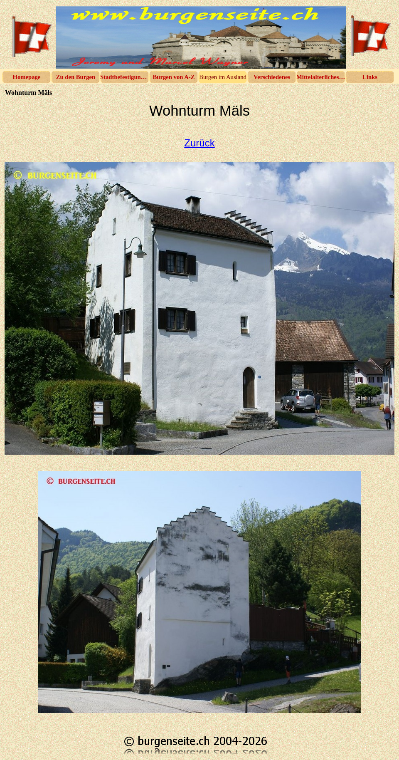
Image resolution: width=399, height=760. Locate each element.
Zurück (199, 143)
